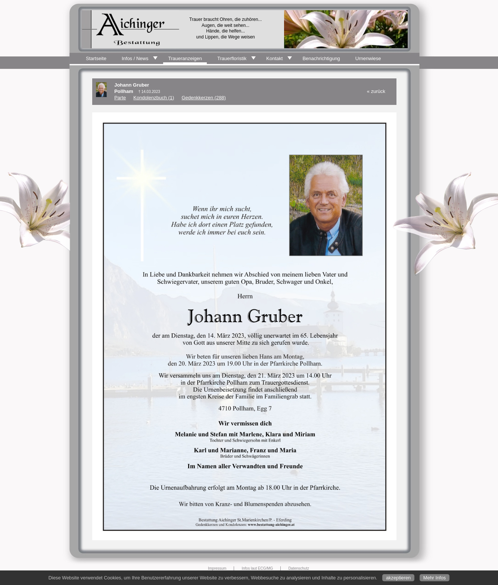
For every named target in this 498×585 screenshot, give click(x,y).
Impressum (217, 568)
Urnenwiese (368, 58)
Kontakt (274, 58)
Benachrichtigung (321, 58)
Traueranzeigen (185, 58)
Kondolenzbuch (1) (153, 97)
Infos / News (135, 58)
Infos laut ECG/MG (257, 568)
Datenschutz (298, 568)
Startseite (96, 58)
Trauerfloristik (231, 58)
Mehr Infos (434, 578)
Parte (120, 97)
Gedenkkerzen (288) (203, 97)
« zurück (376, 91)
